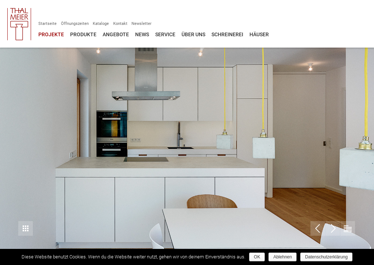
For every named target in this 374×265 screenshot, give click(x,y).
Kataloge (101, 23)
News (142, 34)
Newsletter (141, 23)
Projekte (51, 34)
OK (257, 257)
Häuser (259, 34)
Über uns (193, 34)
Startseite (47, 23)
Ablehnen (282, 257)
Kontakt (120, 23)
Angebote (116, 34)
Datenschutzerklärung (326, 257)
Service (165, 34)
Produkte (83, 34)
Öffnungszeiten (75, 23)
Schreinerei (227, 34)
